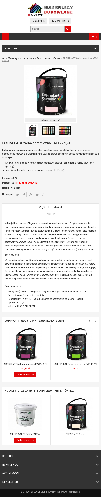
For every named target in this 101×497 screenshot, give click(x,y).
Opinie (51, 214)
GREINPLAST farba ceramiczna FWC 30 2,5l (25, 364)
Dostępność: (8, 183)
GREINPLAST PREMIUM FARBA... (25, 434)
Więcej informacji (51, 207)
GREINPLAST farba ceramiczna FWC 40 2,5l (75, 364)
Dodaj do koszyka (25, 374)
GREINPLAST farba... (76, 434)
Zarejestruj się (60, 21)
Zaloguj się (38, 21)
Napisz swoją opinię (11, 188)
